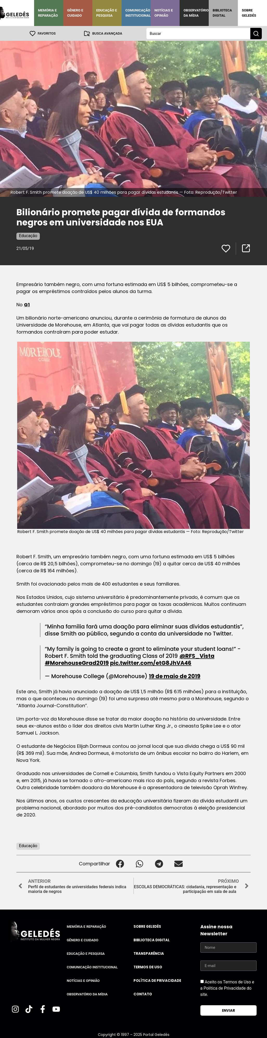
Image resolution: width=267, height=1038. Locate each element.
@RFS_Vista (196, 655)
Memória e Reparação (48, 12)
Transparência (149, 953)
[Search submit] (256, 33)
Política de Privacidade (157, 980)
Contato (143, 993)
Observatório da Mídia (196, 12)
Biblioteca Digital (222, 12)
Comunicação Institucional (138, 12)
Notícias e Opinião (164, 12)
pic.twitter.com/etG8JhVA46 (150, 662)
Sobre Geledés (249, 12)
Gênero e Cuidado (75, 12)
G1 (27, 304)
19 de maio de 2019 (174, 676)
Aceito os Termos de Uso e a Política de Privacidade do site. (227, 988)
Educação (28, 235)
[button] (120, 863)
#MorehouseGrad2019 (77, 662)
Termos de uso (148, 966)
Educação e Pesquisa (106, 12)
